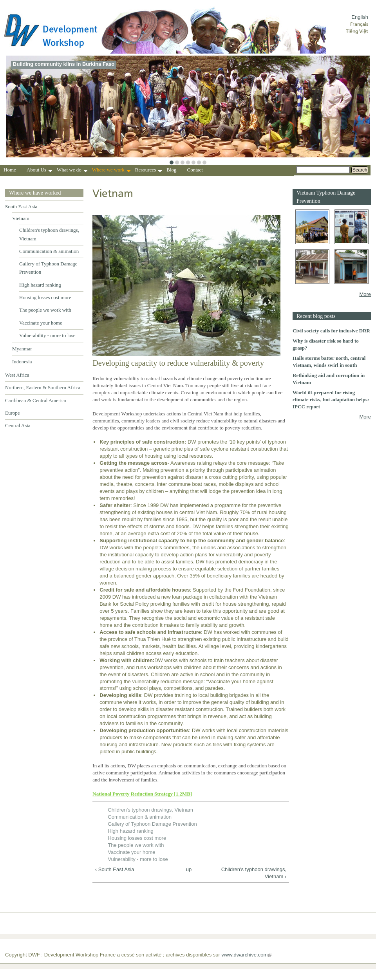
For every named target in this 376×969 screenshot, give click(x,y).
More (365, 294)
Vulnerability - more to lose (47, 335)
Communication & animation (49, 251)
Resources (148, 171)
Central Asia (18, 425)
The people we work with (45, 310)
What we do (72, 171)
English (359, 17)
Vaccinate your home (40, 323)
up (189, 869)
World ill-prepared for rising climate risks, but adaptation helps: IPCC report (331, 400)
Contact (195, 170)
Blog (171, 170)
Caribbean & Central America (35, 400)
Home (10, 170)
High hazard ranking (40, 285)
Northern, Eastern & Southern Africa (42, 387)
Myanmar (22, 349)
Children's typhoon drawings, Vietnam (150, 810)
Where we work (111, 171)
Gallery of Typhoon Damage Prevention (152, 824)
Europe (12, 413)
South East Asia (21, 206)
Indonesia (22, 362)
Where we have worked (35, 193)
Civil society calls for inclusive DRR (331, 331)
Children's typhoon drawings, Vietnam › (254, 872)
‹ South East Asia (114, 869)
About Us (39, 171)
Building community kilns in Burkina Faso (63, 64)
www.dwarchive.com (245, 955)
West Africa (17, 375)
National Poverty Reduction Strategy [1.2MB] (142, 794)
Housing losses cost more (45, 297)
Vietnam (20, 218)
